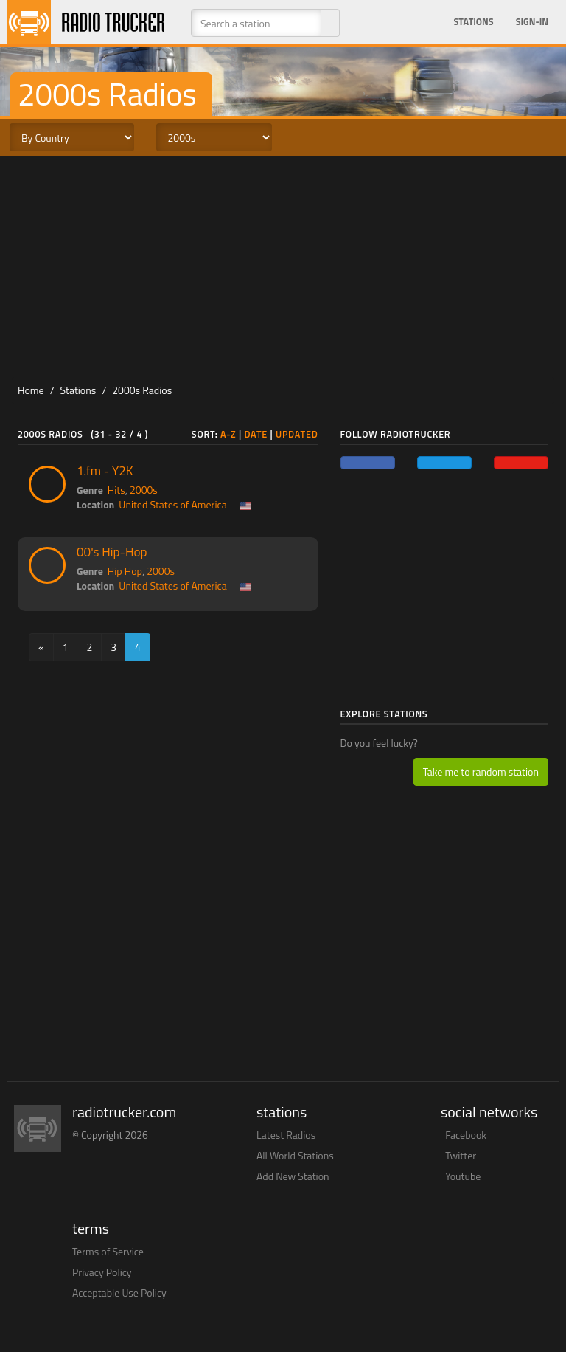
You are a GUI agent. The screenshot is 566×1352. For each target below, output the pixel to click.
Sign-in (532, 22)
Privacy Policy (102, 1272)
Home (31, 390)
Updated (297, 434)
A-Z (228, 434)
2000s (144, 489)
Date (256, 434)
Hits (116, 489)
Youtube (463, 1176)
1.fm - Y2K (105, 470)
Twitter (460, 1155)
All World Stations (295, 1155)
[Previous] (41, 647)
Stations (474, 22)
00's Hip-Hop (112, 552)
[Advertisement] (283, 266)
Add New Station (292, 1176)
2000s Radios (142, 390)
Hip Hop (125, 571)
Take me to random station (481, 771)
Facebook (465, 1134)
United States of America (172, 504)
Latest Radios (285, 1134)
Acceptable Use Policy (119, 1292)
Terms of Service (108, 1251)
